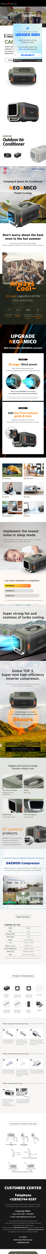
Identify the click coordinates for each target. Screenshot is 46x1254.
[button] (44, 25)
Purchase (12, 60)
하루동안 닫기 (18, 60)
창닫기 (40, 60)
